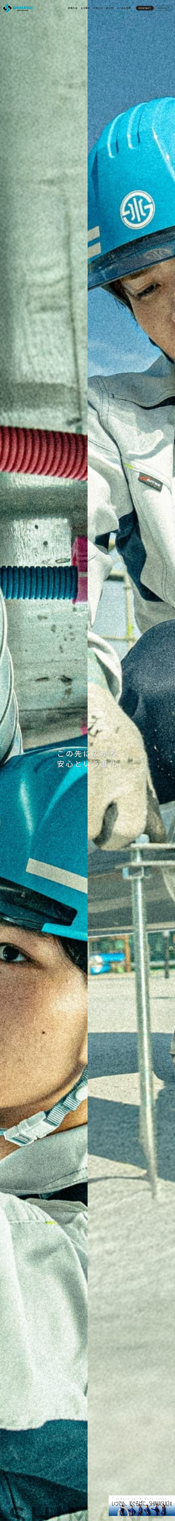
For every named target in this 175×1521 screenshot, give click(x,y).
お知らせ (98, 7)
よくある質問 (123, 7)
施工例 (109, 7)
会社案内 (85, 7)
